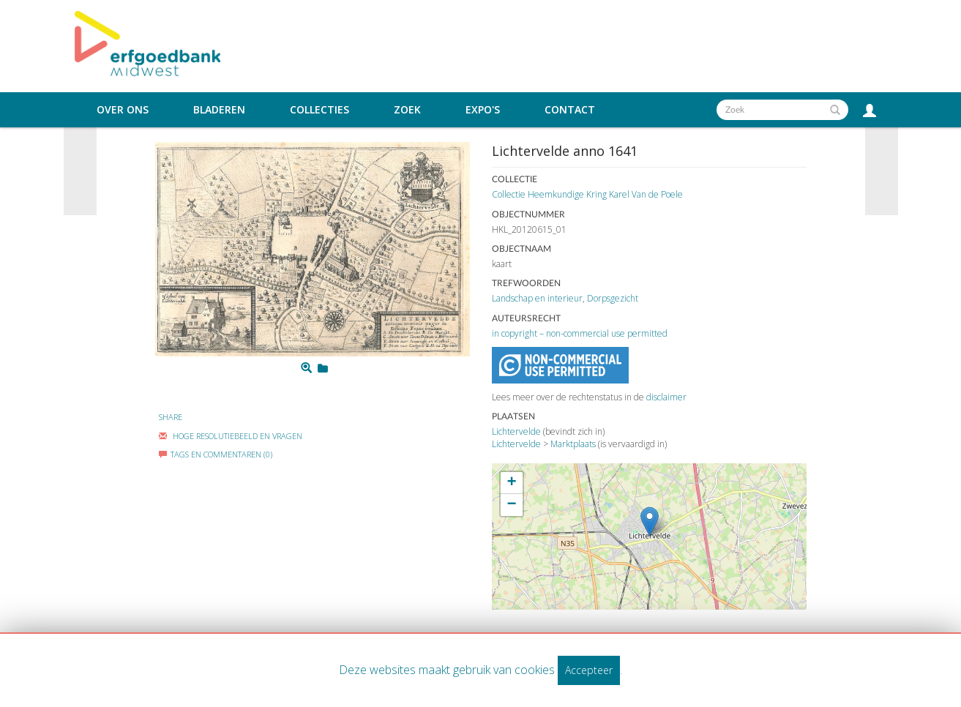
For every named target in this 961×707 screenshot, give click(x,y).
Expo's (482, 110)
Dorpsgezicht (612, 298)
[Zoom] (306, 368)
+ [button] (511, 483)
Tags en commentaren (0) (215, 454)
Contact (570, 110)
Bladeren (219, 110)
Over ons (123, 110)
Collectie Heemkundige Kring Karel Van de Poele (587, 194)
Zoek (407, 110)
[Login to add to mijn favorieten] (323, 368)
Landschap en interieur (537, 298)
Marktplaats (573, 444)
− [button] (511, 505)
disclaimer (666, 397)
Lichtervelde (516, 431)
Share (170, 416)
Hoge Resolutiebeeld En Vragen (230, 435)
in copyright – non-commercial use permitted (580, 333)
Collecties (319, 110)
